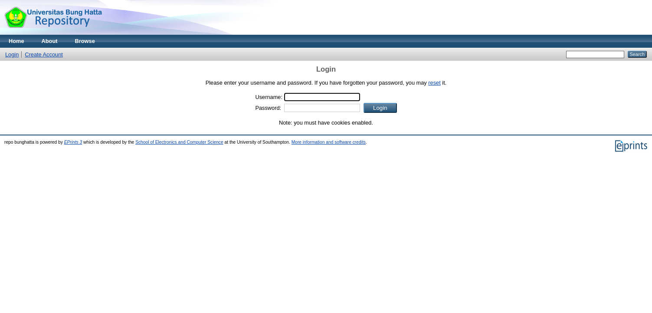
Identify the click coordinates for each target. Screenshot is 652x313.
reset (434, 82)
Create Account (44, 54)
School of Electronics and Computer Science (179, 142)
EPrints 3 (73, 142)
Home (16, 41)
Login (12, 54)
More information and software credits (329, 142)
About (50, 41)
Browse (85, 41)
